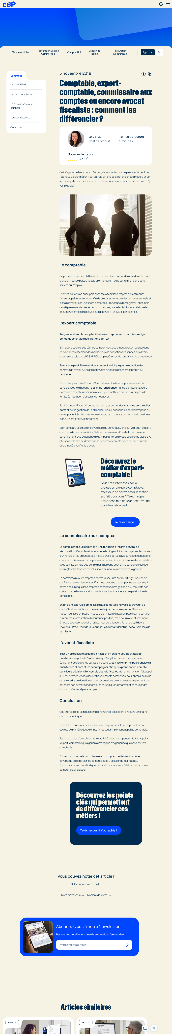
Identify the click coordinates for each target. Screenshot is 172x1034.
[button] (168, 4)
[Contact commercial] (161, 4)
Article (12, 1022)
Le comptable (18, 84)
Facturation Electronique (120, 52)
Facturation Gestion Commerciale (48, 52)
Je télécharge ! (125, 522)
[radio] (82, 889)
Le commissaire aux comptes (21, 106)
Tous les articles (20, 52)
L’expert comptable (21, 94)
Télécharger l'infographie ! (98, 830)
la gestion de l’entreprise (89, 410)
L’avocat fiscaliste (20, 117)
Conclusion (16, 127)
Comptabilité (74, 52)
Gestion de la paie (94, 52)
